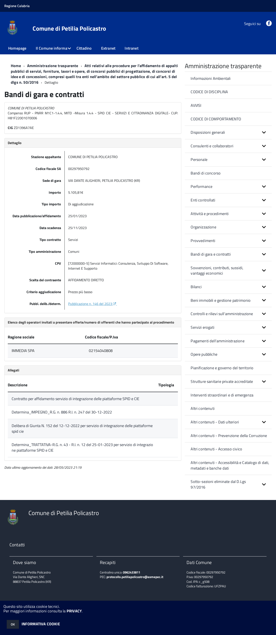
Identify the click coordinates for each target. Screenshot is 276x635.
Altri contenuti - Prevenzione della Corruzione (229, 436)
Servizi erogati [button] (202, 327)
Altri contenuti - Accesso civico (216, 449)
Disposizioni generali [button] (208, 132)
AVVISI (196, 105)
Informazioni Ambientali (211, 78)
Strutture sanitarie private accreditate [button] (222, 381)
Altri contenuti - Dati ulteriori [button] (215, 422)
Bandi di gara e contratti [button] (211, 254)
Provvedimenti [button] (203, 241)
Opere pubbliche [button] (204, 354)
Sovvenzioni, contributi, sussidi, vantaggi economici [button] (217, 270)
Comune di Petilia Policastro (69, 28)
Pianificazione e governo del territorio (222, 368)
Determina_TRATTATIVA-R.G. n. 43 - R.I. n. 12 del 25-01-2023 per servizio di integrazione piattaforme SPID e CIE (82, 447)
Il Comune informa (51, 48)
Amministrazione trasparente (52, 66)
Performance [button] (201, 186)
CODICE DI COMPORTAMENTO (216, 119)
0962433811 (131, 572)
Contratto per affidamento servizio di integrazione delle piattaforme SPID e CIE (75, 399)
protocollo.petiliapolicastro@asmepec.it (135, 576)
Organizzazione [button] (203, 227)
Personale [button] (199, 159)
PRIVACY (74, 611)
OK (13, 624)
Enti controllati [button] (203, 200)
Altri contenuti (203, 408)
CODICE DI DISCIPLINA (209, 92)
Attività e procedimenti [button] (210, 214)
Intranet (131, 48)
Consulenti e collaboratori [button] (212, 146)
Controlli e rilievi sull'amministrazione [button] (222, 314)
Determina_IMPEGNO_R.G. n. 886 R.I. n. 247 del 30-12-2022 (62, 412)
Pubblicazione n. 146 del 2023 (92, 303)
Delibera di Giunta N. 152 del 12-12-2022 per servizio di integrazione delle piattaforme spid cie (82, 428)
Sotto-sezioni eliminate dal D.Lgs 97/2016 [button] (218, 484)
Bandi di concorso (206, 173)
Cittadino (84, 48)
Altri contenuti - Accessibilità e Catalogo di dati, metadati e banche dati (230, 465)
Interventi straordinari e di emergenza (222, 395)
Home (16, 66)
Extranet (108, 48)
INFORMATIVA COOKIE (41, 624)
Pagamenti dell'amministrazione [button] (217, 341)
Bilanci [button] (196, 287)
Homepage (17, 48)
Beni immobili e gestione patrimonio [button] (221, 300)
